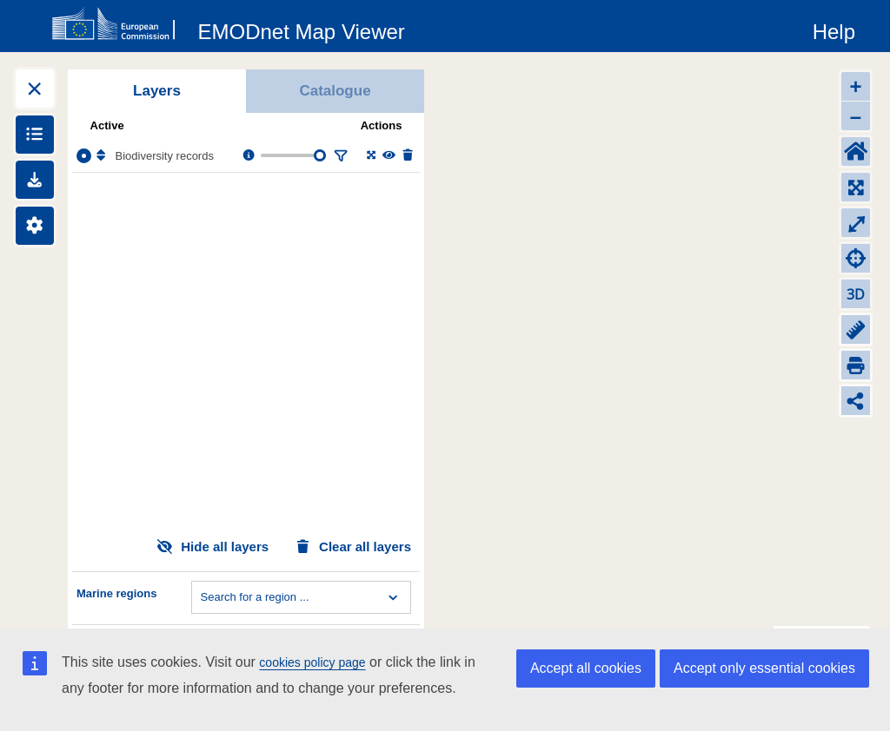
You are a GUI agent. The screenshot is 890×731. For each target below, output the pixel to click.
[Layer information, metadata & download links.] (247, 156)
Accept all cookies (585, 668)
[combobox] (202, 597)
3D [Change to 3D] (856, 294)
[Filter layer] (339, 156)
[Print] (856, 365)
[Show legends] (35, 134)
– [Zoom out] (855, 116)
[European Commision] (117, 24)
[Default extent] (855, 151)
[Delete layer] (406, 156)
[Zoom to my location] (855, 258)
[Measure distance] (856, 329)
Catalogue (334, 90)
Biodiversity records (165, 155)
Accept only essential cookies (764, 668)
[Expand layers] (35, 88)
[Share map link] (856, 401)
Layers (157, 90)
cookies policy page (312, 662)
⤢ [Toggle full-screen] (856, 222)
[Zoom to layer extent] (370, 156)
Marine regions (116, 593)
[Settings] (35, 226)
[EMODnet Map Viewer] (301, 29)
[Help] (834, 29)
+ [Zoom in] (855, 86)
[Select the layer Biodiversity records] (83, 155)
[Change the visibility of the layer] (388, 156)
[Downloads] (35, 180)
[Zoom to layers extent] (855, 187)
